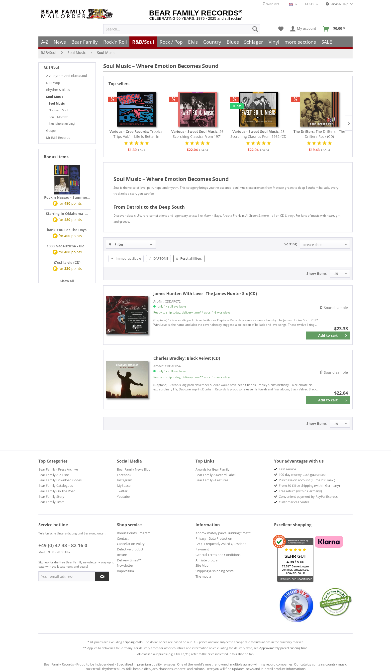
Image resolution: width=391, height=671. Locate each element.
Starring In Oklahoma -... (67, 213)
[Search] (255, 29)
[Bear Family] (84, 41)
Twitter (122, 491)
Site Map (202, 565)
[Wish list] (281, 29)
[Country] (212, 41)
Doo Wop (53, 82)
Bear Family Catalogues (55, 485)
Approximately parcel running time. (283, 648)
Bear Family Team (51, 502)
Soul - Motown (58, 117)
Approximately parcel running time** (223, 533)
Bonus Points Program (133, 533)
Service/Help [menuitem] (337, 4)
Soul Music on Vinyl (62, 124)
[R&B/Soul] (143, 41)
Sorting (290, 244)
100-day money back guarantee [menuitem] (302, 474)
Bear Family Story (51, 496)
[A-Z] (44, 41)
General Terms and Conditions (218, 554)
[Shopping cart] (335, 29)
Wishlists (270, 4)
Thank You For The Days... (67, 229)
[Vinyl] (274, 41)
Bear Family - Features (212, 480)
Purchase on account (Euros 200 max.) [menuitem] (307, 480)
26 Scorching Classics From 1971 (197, 134)
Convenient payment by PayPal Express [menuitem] (308, 496)
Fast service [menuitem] (287, 469)
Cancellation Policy (131, 543)
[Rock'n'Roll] (115, 41)
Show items (316, 273)
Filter (116, 244)
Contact (123, 538)
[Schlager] (253, 41)
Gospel (51, 130)
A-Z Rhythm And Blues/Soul (66, 75)
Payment (202, 549)
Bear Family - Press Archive (58, 469)
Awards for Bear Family (212, 469)
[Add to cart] (328, 335)
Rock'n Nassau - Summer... (67, 197)
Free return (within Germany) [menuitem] (300, 491)
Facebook (124, 475)
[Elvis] (193, 41)
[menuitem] (181, 29)
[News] (60, 41)
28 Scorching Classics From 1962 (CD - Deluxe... (258, 134)
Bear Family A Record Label (215, 475)
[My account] (303, 29)
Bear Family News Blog (133, 469)
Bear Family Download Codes (60, 480)
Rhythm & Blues (58, 89)
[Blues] (233, 41)
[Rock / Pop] (171, 41)
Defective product (130, 549)
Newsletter (125, 565)
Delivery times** (129, 560)
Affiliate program (208, 560)
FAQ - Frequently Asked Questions (221, 543)
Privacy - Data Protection (214, 538)
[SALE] (327, 41)
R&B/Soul (51, 67)
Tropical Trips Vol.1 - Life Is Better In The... (136, 134)
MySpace (123, 485)
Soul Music (54, 96)
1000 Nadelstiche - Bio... (67, 246)
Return (122, 554)
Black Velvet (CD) (186, 358)
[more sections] (300, 41)
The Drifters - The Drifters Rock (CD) (319, 134)
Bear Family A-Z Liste (53, 475)
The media (203, 576)
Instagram (124, 480)
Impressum (125, 571)
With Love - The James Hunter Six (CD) (205, 293)
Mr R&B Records (58, 137)
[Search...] (181, 29)
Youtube (123, 496)
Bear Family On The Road (57, 491)
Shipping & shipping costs (214, 571)
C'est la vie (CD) (67, 262)
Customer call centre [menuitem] (294, 502)
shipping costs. (133, 642)
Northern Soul (58, 110)
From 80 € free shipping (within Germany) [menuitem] (309, 485)
